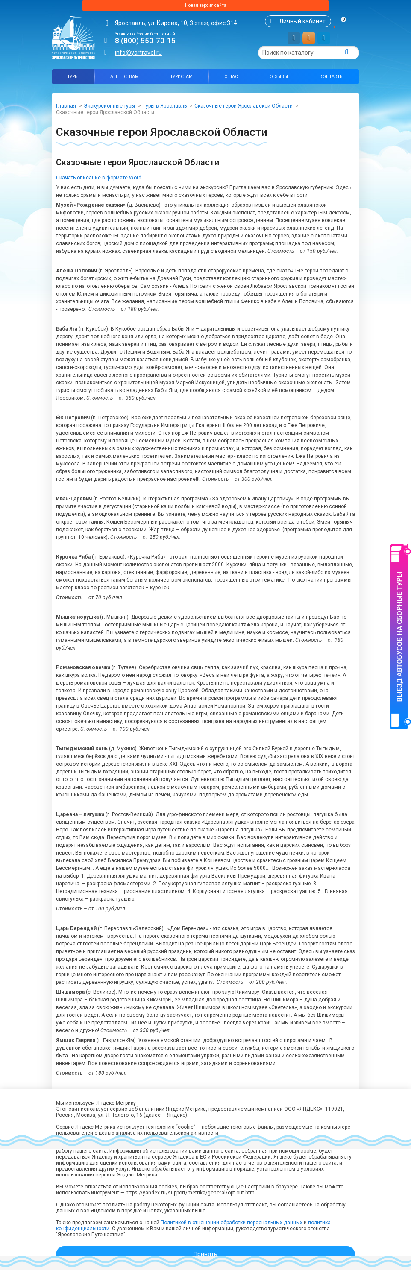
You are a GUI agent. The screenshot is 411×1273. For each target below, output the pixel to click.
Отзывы (279, 80)
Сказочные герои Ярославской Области (243, 109)
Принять (205, 1254)
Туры (73, 80)
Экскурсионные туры (109, 109)
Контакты (331, 80)
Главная (66, 109)
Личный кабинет (302, 24)
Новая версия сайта (205, 7)
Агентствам (124, 80)
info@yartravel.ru (138, 56)
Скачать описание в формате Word (98, 181)
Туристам (181, 80)
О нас (231, 80)
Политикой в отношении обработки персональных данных (231, 1223)
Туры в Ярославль (165, 109)
